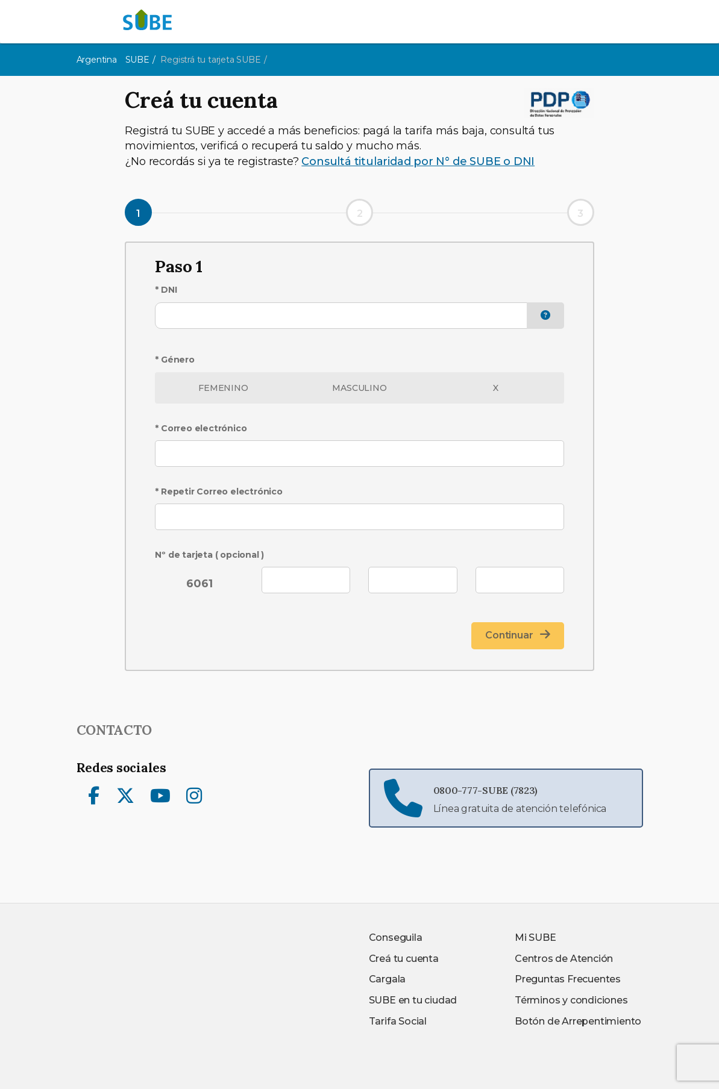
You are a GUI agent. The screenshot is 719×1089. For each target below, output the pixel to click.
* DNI (166, 289)
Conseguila (395, 937)
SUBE (137, 59)
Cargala (387, 979)
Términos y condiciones (571, 1000)
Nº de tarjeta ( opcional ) (209, 554)
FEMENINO (223, 387)
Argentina (97, 59)
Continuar (517, 635)
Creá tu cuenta (404, 958)
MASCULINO (359, 387)
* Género (174, 359)
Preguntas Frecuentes (568, 979)
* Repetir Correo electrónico (218, 491)
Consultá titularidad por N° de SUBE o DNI (418, 161)
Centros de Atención (564, 958)
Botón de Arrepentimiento (578, 1021)
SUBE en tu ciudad (413, 1000)
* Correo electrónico (200, 428)
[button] (545, 315)
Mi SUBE (535, 937)
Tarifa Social (398, 1021)
